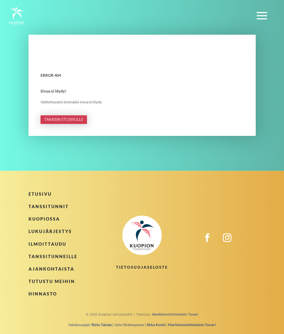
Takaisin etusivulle (63, 119)
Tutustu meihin (52, 281)
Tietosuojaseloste (142, 267)
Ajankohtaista (51, 269)
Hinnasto (43, 293)
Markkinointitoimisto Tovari (175, 314)
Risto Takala (102, 324)
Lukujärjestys (50, 231)
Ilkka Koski (156, 324)
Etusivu (40, 194)
